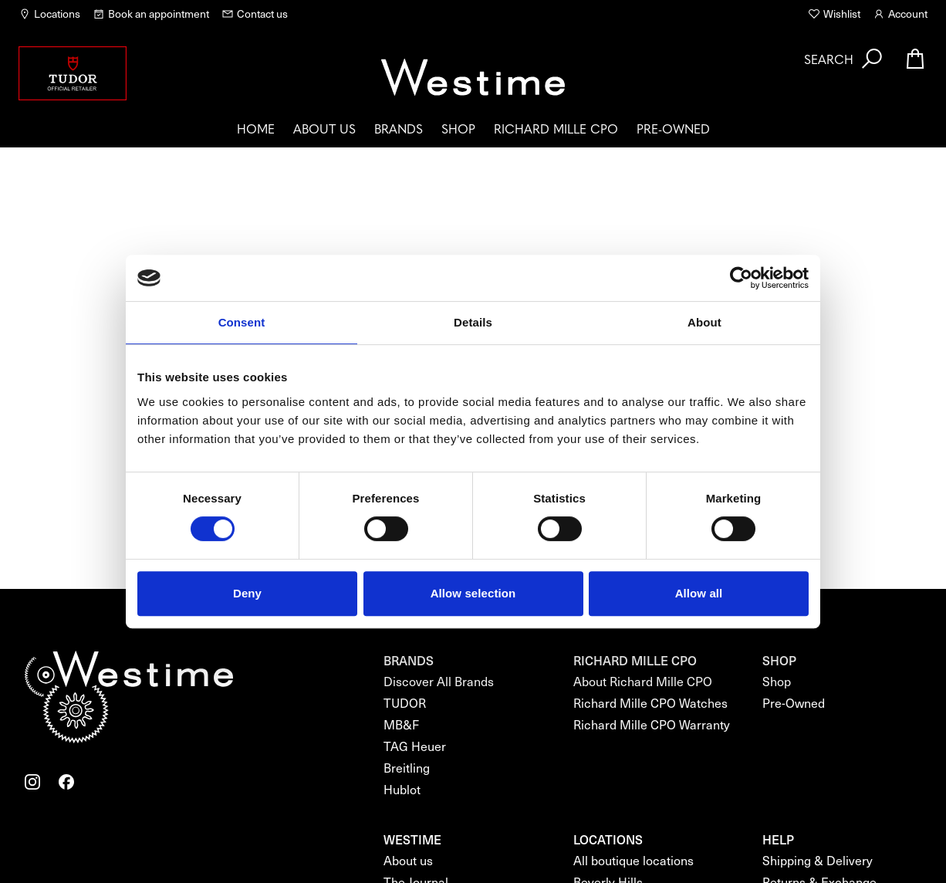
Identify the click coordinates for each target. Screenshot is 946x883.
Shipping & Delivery (817, 860)
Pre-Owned (673, 128)
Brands (398, 128)
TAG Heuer (414, 746)
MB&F (401, 724)
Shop (458, 128)
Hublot (402, 789)
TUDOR (404, 703)
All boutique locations (633, 860)
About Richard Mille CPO (642, 681)
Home (256, 128)
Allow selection (473, 593)
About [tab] (704, 322)
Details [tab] (473, 322)
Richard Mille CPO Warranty (651, 724)
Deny (247, 593)
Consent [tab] (241, 322)
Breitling (406, 768)
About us (324, 128)
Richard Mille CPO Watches (650, 703)
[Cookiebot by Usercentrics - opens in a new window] (741, 277)
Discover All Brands (438, 681)
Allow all (699, 593)
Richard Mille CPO (556, 128)
